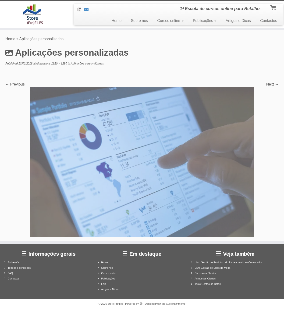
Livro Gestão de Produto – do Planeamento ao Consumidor (228, 262)
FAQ (10, 273)
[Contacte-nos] (88, 9)
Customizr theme (175, 303)
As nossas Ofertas (205, 278)
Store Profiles (115, 303)
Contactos (268, 21)
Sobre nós (139, 21)
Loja (103, 283)
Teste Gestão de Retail (207, 283)
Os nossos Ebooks (205, 273)
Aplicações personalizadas (87, 63)
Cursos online (170, 21)
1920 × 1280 (59, 63)
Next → (272, 84)
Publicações (205, 21)
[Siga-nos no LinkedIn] (81, 9)
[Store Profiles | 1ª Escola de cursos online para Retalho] (33, 14)
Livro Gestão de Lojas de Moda (212, 267)
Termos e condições (19, 267)
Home (117, 21)
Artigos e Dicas (238, 21)
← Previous (15, 84)
